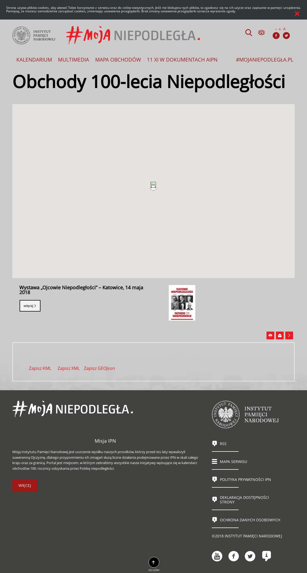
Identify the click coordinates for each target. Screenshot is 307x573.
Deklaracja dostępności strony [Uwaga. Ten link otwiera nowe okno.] (244, 499)
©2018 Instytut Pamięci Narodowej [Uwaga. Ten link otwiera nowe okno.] (247, 535)
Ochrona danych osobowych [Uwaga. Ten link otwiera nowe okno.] (250, 519)
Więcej (28, 305)
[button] (153, 186)
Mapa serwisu (233, 461)
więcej (25, 485)
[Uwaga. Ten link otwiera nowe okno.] (270, 336)
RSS (223, 443)
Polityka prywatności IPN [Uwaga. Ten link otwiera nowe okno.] (245, 479)
